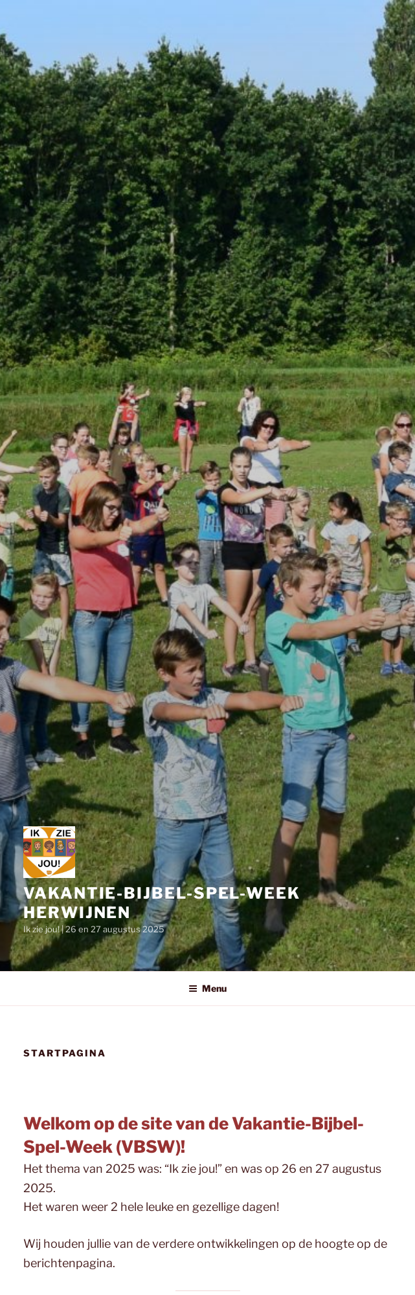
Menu (207, 988)
